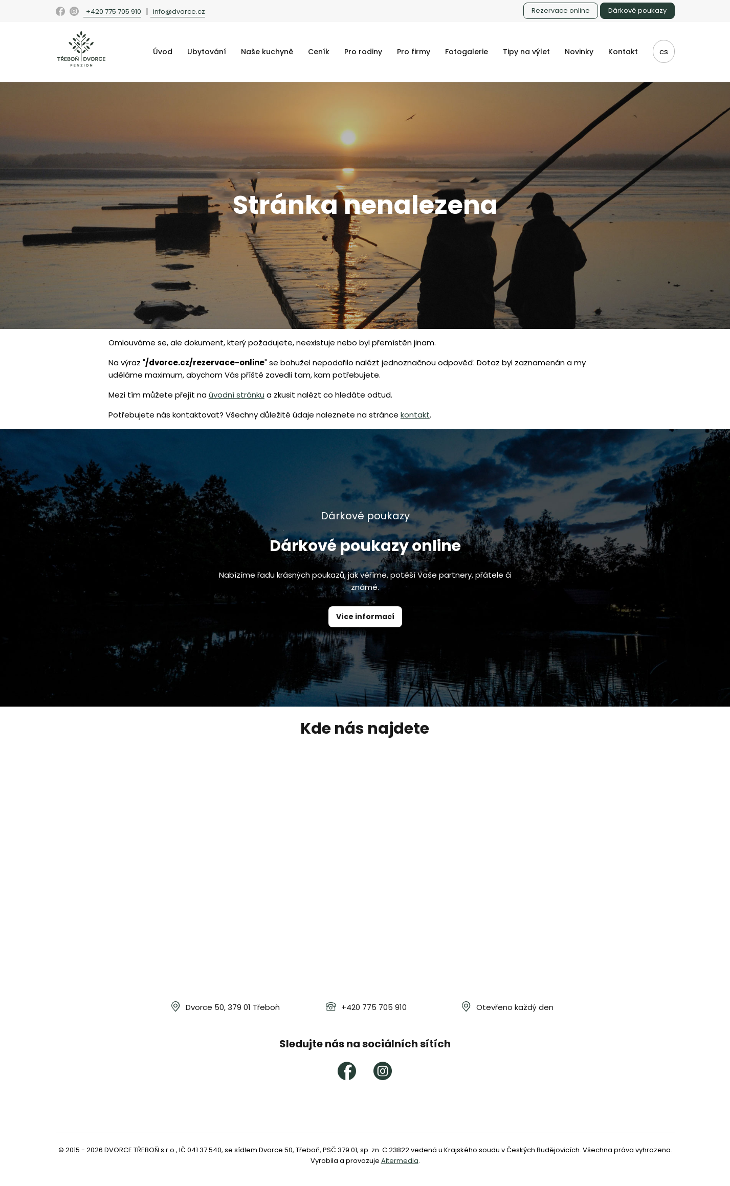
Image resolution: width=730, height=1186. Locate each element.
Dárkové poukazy (637, 10)
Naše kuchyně (267, 52)
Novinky (579, 52)
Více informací (365, 616)
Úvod (162, 52)
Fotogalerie (466, 52)
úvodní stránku (236, 394)
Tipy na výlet (526, 52)
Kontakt (623, 52)
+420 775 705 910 (113, 11)
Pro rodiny (363, 52)
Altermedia (399, 1161)
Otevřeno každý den (515, 1007)
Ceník (318, 52)
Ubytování (206, 52)
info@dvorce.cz (179, 11)
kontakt (415, 414)
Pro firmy (413, 52)
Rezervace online (561, 10)
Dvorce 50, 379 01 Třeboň (233, 1007)
